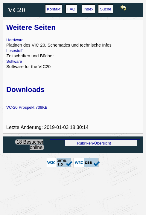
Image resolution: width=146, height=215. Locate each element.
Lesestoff (14, 50)
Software (14, 61)
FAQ (71, 9)
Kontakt (53, 9)
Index (88, 9)
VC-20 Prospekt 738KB (27, 107)
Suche (105, 9)
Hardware (15, 40)
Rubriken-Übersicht (94, 143)
